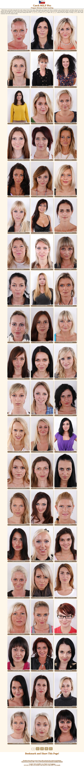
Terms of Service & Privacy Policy (28, 761)
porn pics (54, 12)
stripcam (75, 12)
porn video (44, 12)
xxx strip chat (35, 12)
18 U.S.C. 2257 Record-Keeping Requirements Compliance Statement (49, 761)
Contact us (53, 763)
